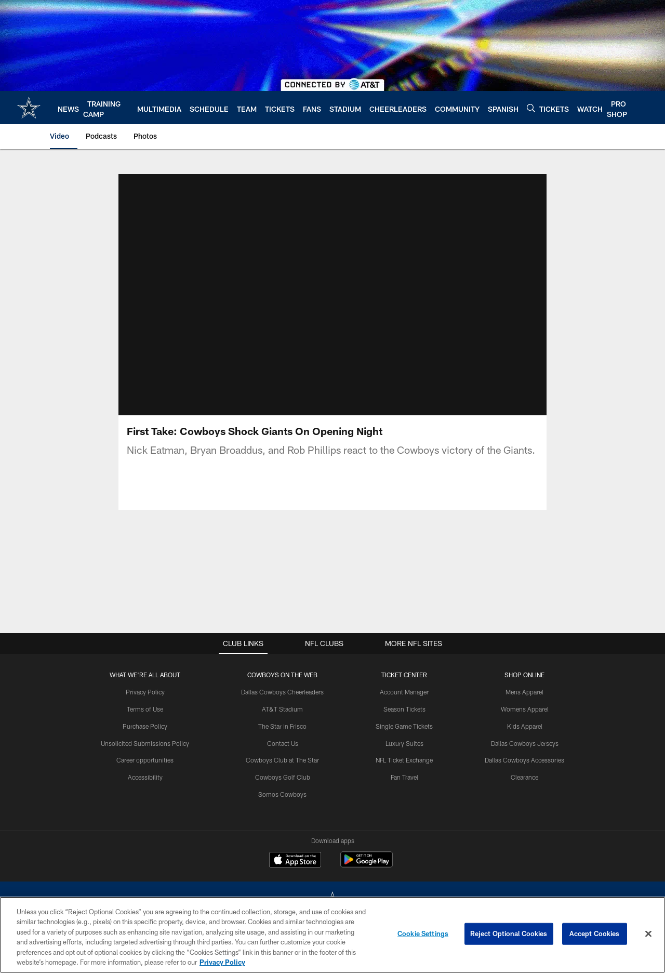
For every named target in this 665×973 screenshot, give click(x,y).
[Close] (648, 934)
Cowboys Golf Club (282, 777)
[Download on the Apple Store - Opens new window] (295, 861)
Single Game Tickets (404, 726)
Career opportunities (145, 760)
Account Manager (404, 691)
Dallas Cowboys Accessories (524, 760)
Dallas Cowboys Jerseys (524, 743)
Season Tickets (404, 709)
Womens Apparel (525, 709)
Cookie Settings (422, 933)
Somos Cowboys (282, 794)
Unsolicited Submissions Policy (145, 743)
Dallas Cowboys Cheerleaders (282, 691)
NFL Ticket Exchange (404, 760)
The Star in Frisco (282, 726)
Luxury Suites (404, 743)
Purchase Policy (145, 726)
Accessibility (145, 777)
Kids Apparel (524, 726)
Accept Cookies (594, 933)
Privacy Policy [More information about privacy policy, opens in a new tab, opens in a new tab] (222, 962)
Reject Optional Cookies (509, 933)
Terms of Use (145, 709)
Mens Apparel (524, 691)
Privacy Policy (145, 691)
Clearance (524, 777)
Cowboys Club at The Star (282, 760)
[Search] (531, 108)
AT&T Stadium (282, 709)
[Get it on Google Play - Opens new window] (366, 864)
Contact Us (282, 743)
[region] (332, 935)
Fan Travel (404, 777)
